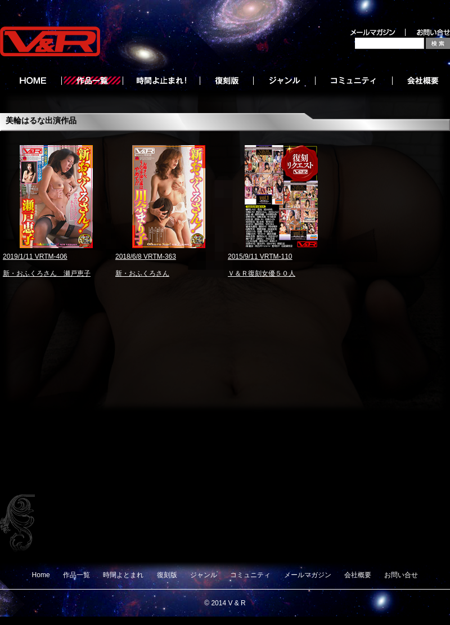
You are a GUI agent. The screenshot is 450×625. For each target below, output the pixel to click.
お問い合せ (401, 575)
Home (41, 575)
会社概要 (357, 575)
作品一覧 (76, 575)
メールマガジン (307, 575)
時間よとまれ (123, 575)
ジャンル (203, 575)
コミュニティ (250, 575)
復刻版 (167, 575)
